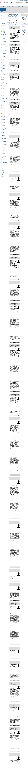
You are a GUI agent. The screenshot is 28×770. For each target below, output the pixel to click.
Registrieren (25, 0)
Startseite (2, 6)
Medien (2, 11)
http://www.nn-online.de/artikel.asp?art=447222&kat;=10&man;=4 (14, 244)
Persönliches (14, 6)
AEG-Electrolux (10, 15)
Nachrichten (24, 14)
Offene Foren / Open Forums (12, 16)
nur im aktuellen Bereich (20, 3)
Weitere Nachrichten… (24, 42)
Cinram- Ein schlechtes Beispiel (24, 30)
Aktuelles (8, 6)
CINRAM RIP (24, 38)
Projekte (16, 14)
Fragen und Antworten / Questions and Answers (14, 17)
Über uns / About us (21, 6)
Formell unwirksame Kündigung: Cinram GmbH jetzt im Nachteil (24, 23)
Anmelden (21, 0)
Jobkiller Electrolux (16, 15)
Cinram (23, 34)
